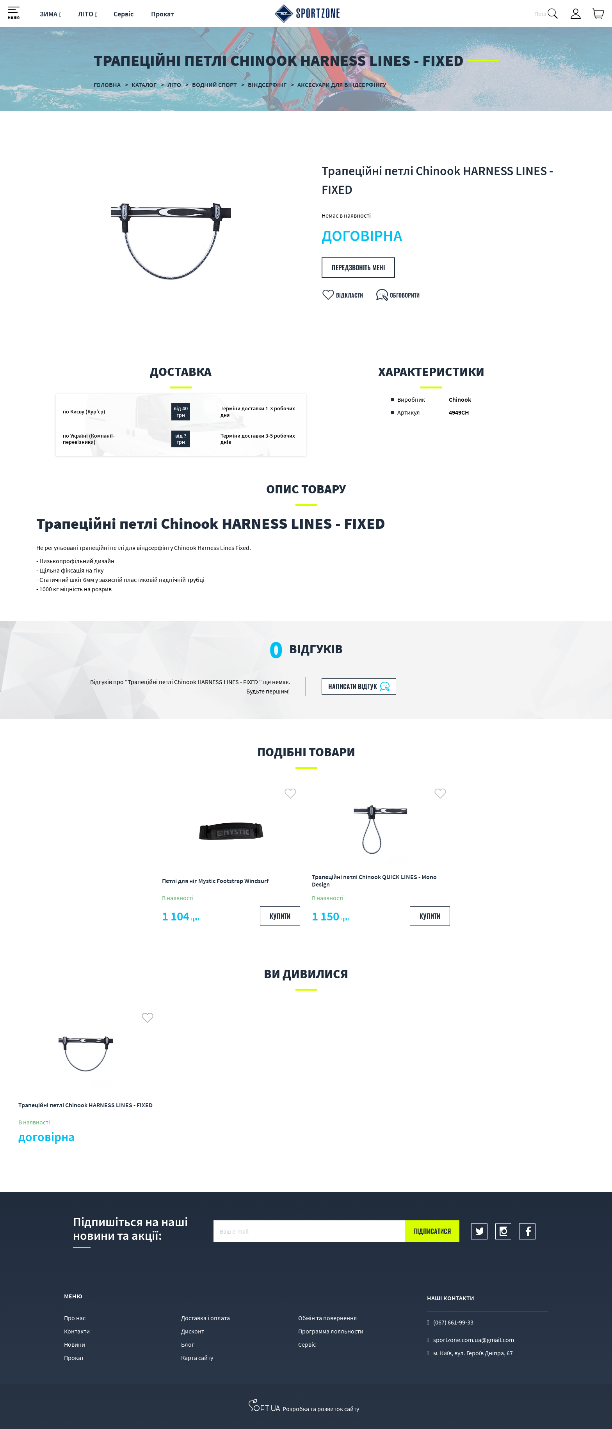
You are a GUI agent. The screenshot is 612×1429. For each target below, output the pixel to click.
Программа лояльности (330, 1331)
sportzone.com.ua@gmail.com (473, 1340)
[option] (171, 242)
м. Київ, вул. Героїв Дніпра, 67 (473, 1353)
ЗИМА (48, 13)
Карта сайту (197, 1358)
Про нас (74, 1318)
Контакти (77, 1331)
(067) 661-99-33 (453, 1322)
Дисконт (192, 1331)
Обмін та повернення (327, 1318)
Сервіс (123, 13)
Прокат (162, 13)
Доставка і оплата (205, 1318)
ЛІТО (85, 13)
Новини (74, 1344)
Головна (107, 85)
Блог (187, 1344)
